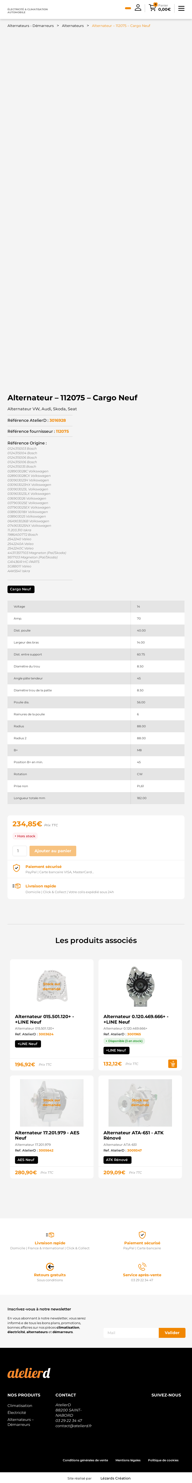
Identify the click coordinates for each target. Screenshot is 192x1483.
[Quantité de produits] (19, 851)
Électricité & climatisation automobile (28, 11)
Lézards (115, 1478)
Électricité (17, 1412)
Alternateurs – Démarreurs (21, 1422)
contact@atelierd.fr (74, 1425)
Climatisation (20, 1405)
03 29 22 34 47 (69, 1420)
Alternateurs (73, 25)
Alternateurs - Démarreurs (31, 25)
